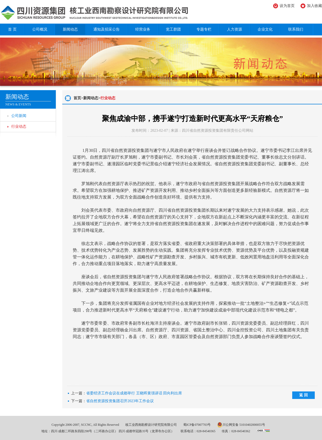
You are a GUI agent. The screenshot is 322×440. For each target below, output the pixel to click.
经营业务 (142, 29)
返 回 (303, 395)
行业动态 (18, 126)
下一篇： (112, 401)
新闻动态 (70, 29)
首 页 (12, 29)
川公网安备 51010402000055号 (241, 424)
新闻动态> (91, 98)
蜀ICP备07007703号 (197, 425)
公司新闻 (18, 116)
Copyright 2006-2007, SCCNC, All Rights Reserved (85, 425)
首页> (78, 98)
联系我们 (295, 29)
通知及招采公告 (106, 29)
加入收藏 (314, 6)
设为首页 (287, 6)
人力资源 (234, 29)
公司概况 (39, 29)
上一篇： (126, 393)
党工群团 (173, 29)
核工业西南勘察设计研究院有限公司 (151, 425)
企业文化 (265, 29)
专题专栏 (203, 29)
